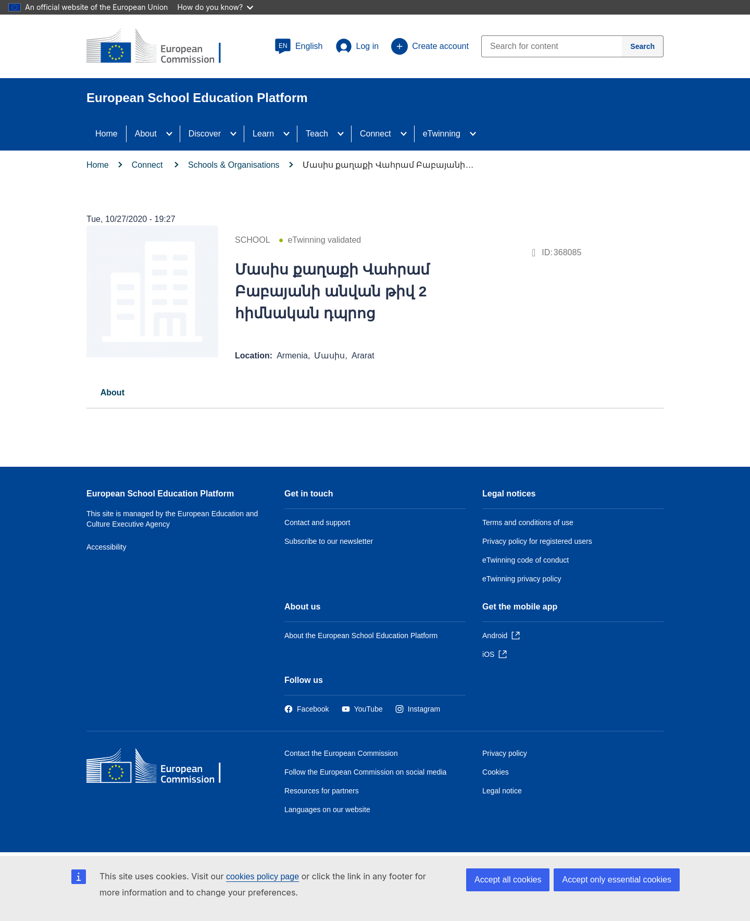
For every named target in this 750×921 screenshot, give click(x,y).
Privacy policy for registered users (537, 541)
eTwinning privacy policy (521, 579)
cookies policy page (262, 876)
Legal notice (502, 791)
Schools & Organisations (234, 164)
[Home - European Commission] (162, 768)
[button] (298, 46)
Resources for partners (321, 791)
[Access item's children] (172, 134)
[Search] (643, 46)
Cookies (495, 772)
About (146, 133)
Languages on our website (327, 809)
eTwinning (441, 133)
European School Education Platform (160, 493)
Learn (263, 133)
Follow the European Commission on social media (365, 772)
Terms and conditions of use (527, 522)
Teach (317, 133)
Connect (375, 133)
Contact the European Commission (341, 753)
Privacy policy (504, 753)
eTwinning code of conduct (525, 560)
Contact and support (317, 522)
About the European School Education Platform (361, 635)
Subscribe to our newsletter (328, 541)
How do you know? (215, 7)
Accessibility (106, 547)
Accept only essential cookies (616, 879)
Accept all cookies (507, 879)
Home (106, 133)
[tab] (112, 392)
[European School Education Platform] (162, 47)
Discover (205, 133)
